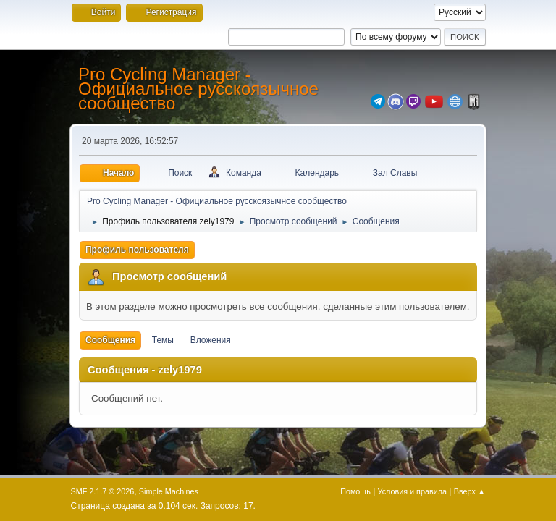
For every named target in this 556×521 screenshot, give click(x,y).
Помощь (355, 491)
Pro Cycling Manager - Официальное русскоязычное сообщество (198, 88)
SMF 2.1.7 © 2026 (103, 491)
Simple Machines (168, 491)
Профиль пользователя (137, 250)
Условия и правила (412, 491)
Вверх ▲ (470, 491)
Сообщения (110, 340)
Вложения (210, 340)
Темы (163, 340)
